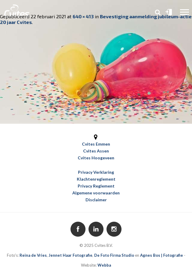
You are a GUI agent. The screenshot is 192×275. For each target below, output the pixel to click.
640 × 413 (83, 16)
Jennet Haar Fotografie (70, 255)
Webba (104, 265)
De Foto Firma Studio (114, 255)
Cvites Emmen (96, 143)
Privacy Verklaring (96, 172)
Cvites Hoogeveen (96, 157)
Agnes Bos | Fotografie (161, 255)
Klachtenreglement (96, 179)
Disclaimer (96, 199)
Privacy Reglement (96, 185)
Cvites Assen (96, 150)
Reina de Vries (33, 255)
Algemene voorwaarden (96, 192)
